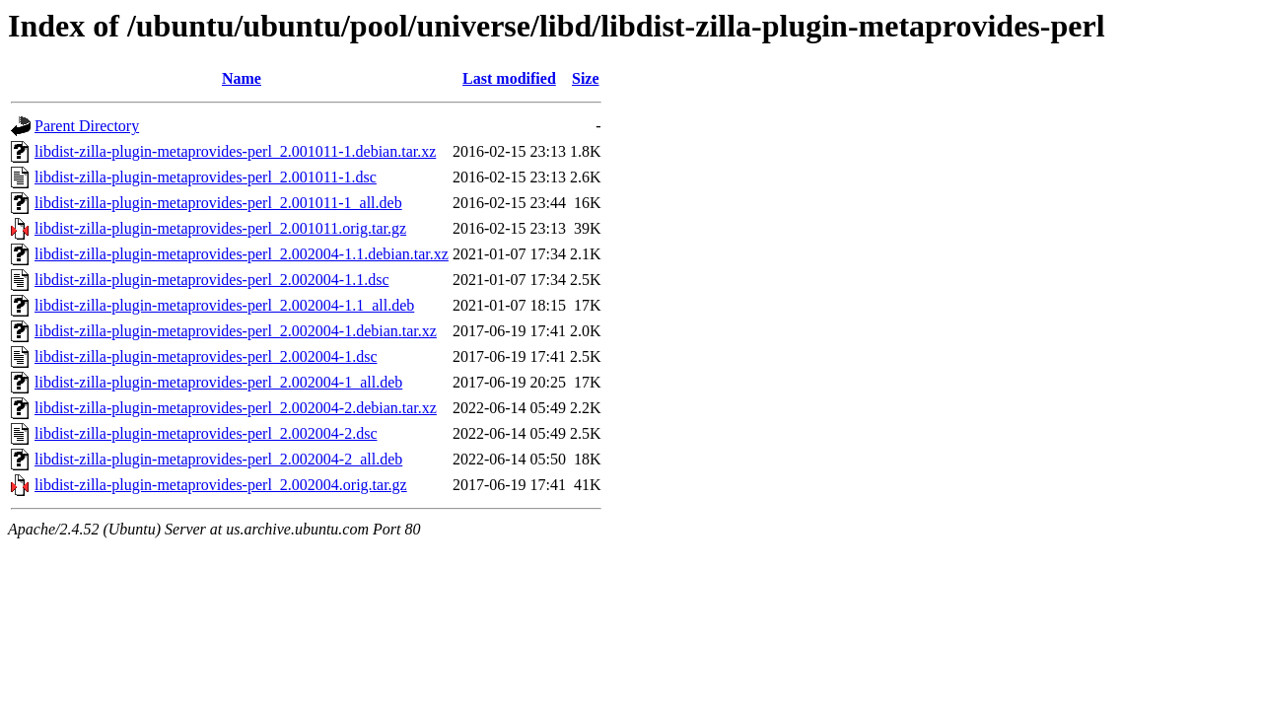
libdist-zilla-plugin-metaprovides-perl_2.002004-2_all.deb (218, 459)
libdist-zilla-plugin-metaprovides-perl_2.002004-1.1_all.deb (224, 305)
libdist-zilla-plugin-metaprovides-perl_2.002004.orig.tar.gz (221, 484)
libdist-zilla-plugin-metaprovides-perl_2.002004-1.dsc (206, 356)
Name (241, 78)
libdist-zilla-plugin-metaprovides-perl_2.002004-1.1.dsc (211, 279)
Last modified (509, 78)
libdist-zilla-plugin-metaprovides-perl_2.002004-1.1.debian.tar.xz (242, 254)
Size (585, 78)
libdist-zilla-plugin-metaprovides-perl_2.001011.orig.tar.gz (220, 228)
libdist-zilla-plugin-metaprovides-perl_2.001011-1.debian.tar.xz (235, 151)
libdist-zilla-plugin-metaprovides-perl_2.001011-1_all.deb (218, 202)
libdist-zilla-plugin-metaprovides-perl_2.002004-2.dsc (206, 433)
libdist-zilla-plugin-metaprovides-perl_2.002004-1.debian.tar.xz (236, 330)
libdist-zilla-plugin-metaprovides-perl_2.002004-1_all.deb (218, 382)
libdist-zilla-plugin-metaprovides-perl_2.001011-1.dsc (206, 177)
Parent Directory (87, 125)
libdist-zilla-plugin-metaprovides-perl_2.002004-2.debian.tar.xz (236, 407)
